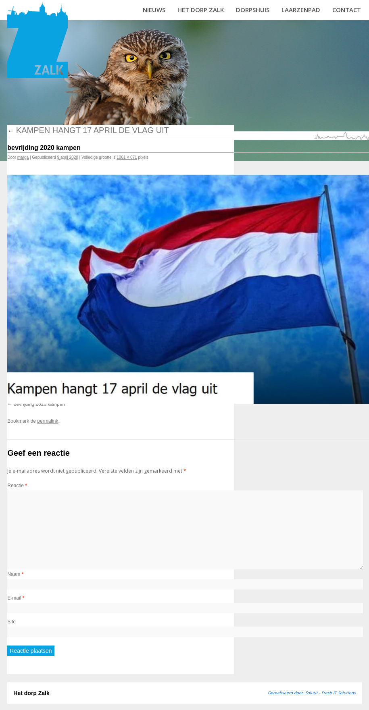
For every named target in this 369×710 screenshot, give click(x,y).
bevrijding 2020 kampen (39, 404)
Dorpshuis (252, 10)
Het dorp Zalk (200, 10)
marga (23, 157)
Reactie (17, 485)
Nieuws (154, 10)
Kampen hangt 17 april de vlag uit (88, 130)
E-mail (15, 598)
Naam (15, 574)
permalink (47, 421)
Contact (346, 10)
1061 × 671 (127, 157)
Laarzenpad (300, 10)
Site (11, 622)
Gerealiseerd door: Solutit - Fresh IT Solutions (312, 692)
